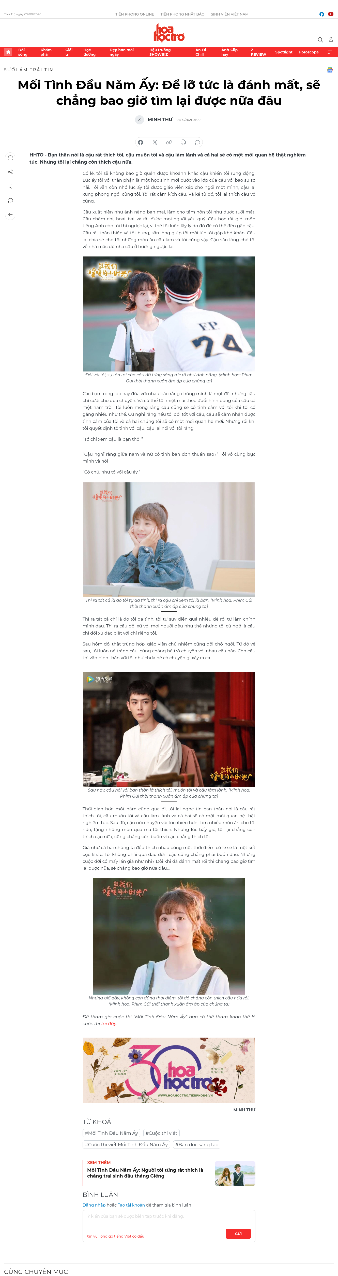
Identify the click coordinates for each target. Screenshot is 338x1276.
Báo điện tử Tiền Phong (169, 33)
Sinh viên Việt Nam (230, 14)
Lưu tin (10, 186)
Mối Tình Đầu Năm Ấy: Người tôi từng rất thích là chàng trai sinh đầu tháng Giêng (145, 1173)
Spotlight (284, 52)
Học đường (89, 52)
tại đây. (109, 1023)
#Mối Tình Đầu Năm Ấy (111, 1133)
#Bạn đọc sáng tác (196, 1145)
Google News (330, 70)
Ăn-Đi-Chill (201, 52)
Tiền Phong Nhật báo (183, 14)
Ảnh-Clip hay (229, 52)
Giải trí (68, 52)
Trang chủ (8, 52)
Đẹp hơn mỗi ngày (122, 52)
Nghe (10, 158)
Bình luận (10, 200)
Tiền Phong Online (134, 14)
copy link (169, 142)
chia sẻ (140, 142)
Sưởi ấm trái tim (29, 69)
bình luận (197, 142)
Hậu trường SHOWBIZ (160, 52)
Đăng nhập (94, 1205)
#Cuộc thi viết (161, 1133)
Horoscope (309, 52)
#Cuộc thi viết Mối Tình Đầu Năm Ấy (126, 1145)
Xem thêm (330, 52)
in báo (183, 142)
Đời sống (22, 52)
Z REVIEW (258, 52)
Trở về (10, 215)
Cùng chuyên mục (36, 1271)
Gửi (238, 1233)
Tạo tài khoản (131, 1205)
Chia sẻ (10, 172)
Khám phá (46, 52)
